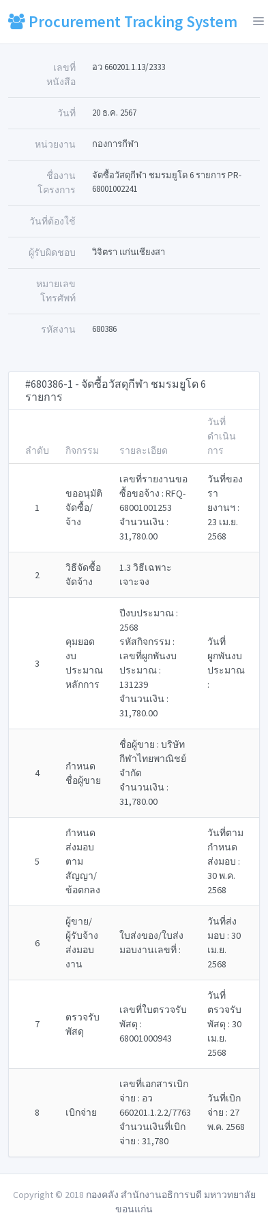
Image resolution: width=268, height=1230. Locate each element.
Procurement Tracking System (122, 21)
